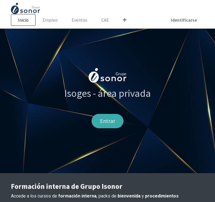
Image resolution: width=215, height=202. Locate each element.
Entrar (107, 120)
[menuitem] (23, 20)
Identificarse (184, 20)
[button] (125, 20)
